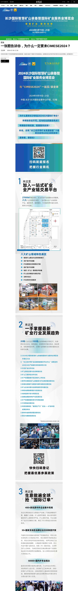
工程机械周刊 (55, 5)
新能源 (15, 5)
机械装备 (41, 5)
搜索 (12, 2)
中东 (8, 5)
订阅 (74, 1)
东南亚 (11, 5)
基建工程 (21, 5)
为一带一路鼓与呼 (4, 1)
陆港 (27, 5)
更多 (67, 5)
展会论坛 (61, 5)
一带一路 (2, 5)
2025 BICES (47, 5)
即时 (35, 5)
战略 (31, 5)
